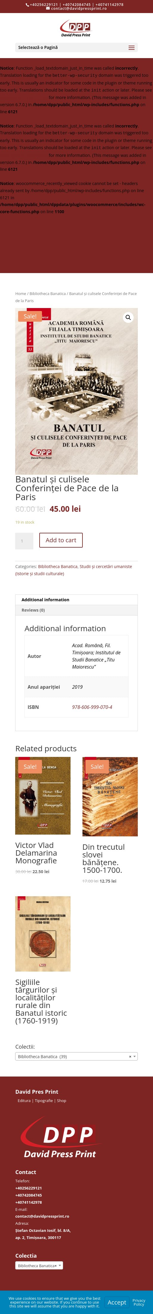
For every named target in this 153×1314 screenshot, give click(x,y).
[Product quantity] (24, 541)
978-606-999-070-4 (92, 707)
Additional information (45, 599)
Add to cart (61, 540)
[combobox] (76, 1056)
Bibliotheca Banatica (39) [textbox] (74, 1057)
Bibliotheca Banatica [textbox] (37, 1266)
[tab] (76, 600)
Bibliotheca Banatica (47, 293)
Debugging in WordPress (24, 97)
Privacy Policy (138, 1302)
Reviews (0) (33, 610)
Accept (117, 1302)
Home (20, 293)
